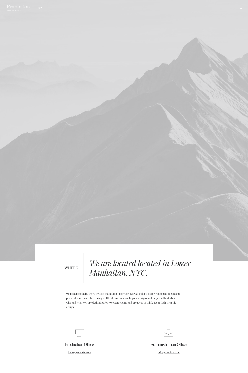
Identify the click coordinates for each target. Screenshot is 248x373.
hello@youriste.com (79, 352)
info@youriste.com (169, 352)
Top (38, 7)
